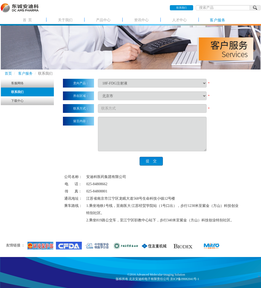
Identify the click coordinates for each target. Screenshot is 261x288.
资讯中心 (141, 20)
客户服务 (217, 20)
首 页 (27, 20)
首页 (8, 73)
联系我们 (181, 7)
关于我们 (65, 20)
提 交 (151, 161)
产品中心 (103, 20)
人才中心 (179, 20)
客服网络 (17, 83)
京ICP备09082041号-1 (184, 279)
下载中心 (17, 101)
